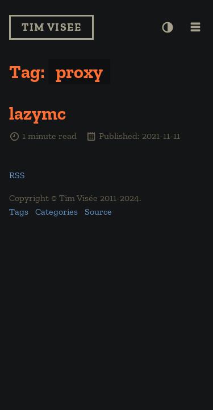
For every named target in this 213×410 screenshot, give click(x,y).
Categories (56, 211)
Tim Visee (51, 27)
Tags (18, 211)
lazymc (37, 113)
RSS (17, 175)
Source (98, 211)
